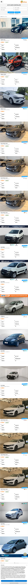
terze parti (15, 569)
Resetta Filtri (17, 12)
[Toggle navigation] (1, 2)
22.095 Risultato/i (10, 12)
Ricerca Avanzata (11, 13)
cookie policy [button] (23, 568)
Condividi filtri (17, 13)
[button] (1, 28)
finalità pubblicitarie (22, 572)
